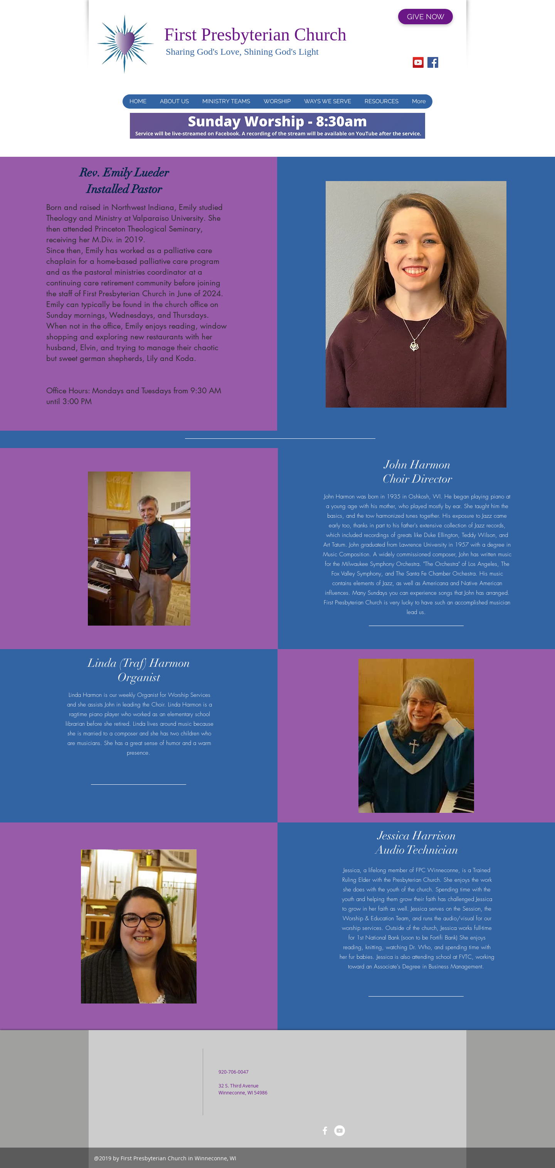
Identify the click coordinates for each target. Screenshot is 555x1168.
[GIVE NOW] (425, 16)
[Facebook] (432, 62)
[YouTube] (418, 62)
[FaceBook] (325, 1130)
